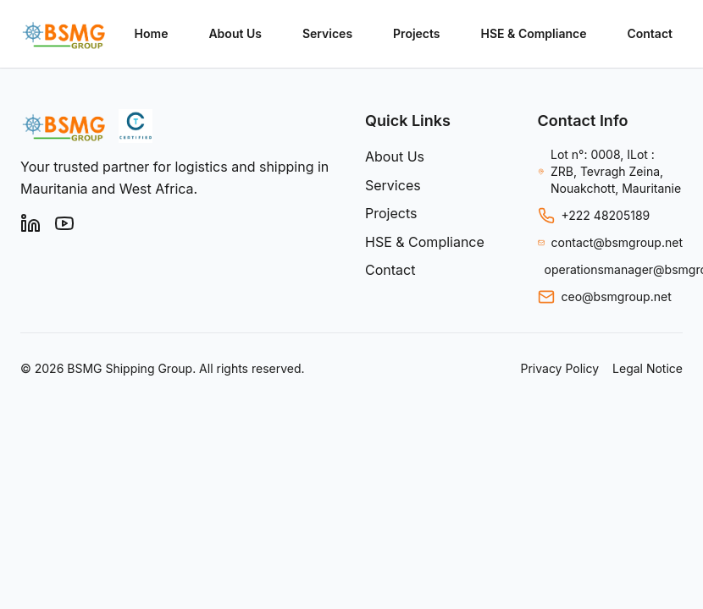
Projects (416, 33)
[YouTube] (64, 223)
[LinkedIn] (30, 223)
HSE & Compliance (534, 33)
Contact (650, 33)
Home (152, 33)
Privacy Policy (559, 368)
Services (327, 33)
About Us (234, 33)
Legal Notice (647, 368)
